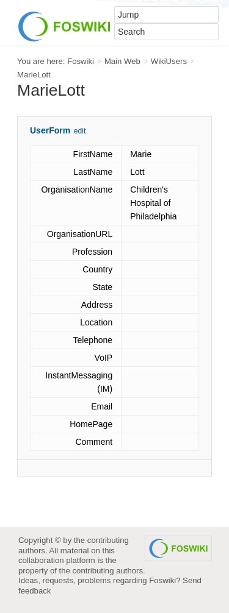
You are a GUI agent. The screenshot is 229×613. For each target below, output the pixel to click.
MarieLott (34, 74)
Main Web (122, 61)
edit (79, 131)
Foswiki (80, 61)
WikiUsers (169, 61)
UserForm (50, 130)
